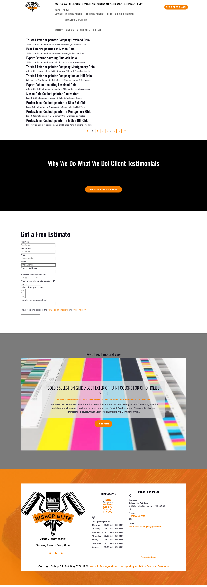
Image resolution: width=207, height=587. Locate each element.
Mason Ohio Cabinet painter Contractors (52, 93)
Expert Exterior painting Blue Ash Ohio (51, 57)
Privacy (107, 513)
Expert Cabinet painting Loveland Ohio (51, 84)
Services (59, 14)
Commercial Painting (76, 20)
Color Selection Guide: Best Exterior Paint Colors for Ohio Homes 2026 (103, 392)
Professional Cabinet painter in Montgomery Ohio (58, 111)
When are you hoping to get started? (38, 281)
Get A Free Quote (176, 7)
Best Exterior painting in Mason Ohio (50, 48)
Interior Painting (74, 14)
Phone (24, 255)
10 (125, 131)
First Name (26, 242)
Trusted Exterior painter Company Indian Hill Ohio (59, 75)
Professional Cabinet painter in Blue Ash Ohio (56, 102)
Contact (97, 30)
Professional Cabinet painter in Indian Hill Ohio (57, 120)
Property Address (29, 268)
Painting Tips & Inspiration (122, 401)
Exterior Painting (95, 14)
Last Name (26, 248)
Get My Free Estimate (30, 315)
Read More (103, 425)
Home (57, 10)
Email (23, 261)
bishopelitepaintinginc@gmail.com (145, 528)
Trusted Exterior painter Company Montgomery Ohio (60, 66)
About (66, 10)
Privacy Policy (79, 311)
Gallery (59, 30)
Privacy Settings (148, 558)
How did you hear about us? (34, 301)
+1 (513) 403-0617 (137, 517)
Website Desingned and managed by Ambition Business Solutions (129, 567)
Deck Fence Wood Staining (120, 14)
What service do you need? (33, 274)
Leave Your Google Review (103, 189)
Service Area (83, 30)
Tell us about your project (32, 287)
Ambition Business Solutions (74, 401)
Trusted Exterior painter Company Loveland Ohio (58, 39)
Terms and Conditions (58, 311)
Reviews (70, 30)
